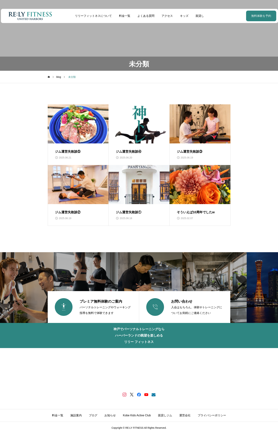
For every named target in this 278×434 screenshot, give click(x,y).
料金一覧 (124, 15)
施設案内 (76, 415)
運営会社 (185, 415)
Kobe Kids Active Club (137, 415)
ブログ (93, 415)
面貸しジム (165, 415)
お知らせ (110, 415)
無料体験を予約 (252, 15)
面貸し (199, 15)
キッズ (183, 15)
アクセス (166, 15)
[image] (78, 123)
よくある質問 (145, 15)
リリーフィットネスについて (92, 15)
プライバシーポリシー (212, 415)
